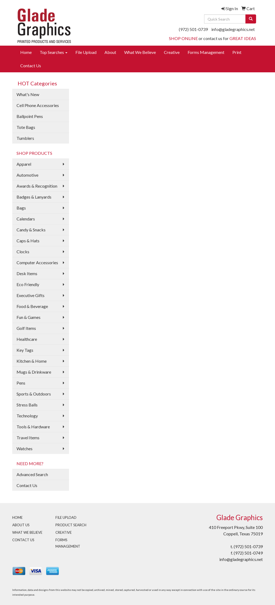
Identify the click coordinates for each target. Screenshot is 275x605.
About (110, 52)
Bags (21, 207)
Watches (25, 448)
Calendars (26, 218)
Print (236, 52)
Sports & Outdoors (34, 393)
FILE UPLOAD (65, 517)
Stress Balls (27, 404)
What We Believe (140, 52)
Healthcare (27, 339)
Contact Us (30, 65)
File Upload (85, 52)
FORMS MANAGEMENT (67, 543)
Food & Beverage (32, 306)
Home (26, 52)
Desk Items (27, 273)
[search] (250, 18)
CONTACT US (23, 540)
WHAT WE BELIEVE (27, 532)
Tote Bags (26, 127)
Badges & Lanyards (34, 196)
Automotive (27, 174)
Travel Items (28, 437)
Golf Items (26, 328)
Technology (27, 415)
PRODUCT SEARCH (70, 525)
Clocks (23, 251)
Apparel (24, 164)
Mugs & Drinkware (34, 371)
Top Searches (53, 52)
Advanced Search (32, 474)
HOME (17, 517)
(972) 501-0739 (193, 29)
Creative (172, 52)
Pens (21, 382)
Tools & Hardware (33, 426)
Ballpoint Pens (30, 116)
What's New (28, 94)
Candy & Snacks (31, 229)
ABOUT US (21, 525)
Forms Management (206, 52)
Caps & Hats (28, 240)
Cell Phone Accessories (38, 105)
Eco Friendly (28, 284)
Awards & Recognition (37, 185)
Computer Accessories (37, 262)
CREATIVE (63, 532)
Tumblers (25, 138)
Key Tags (25, 350)
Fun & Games (29, 317)
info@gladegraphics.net (233, 29)
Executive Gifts (31, 295)
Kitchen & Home (32, 360)
